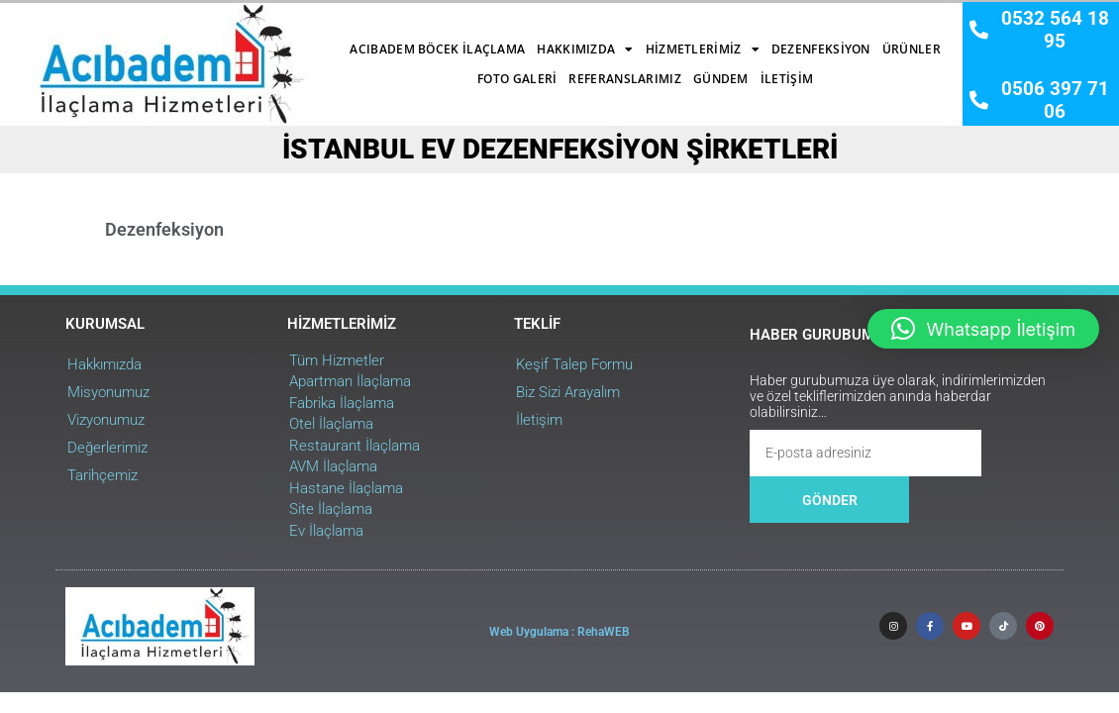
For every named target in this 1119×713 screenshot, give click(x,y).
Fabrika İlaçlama (263, 374)
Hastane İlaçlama (268, 459)
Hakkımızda (429, 39)
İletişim (631, 68)
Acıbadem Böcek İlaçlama (281, 39)
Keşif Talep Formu (472, 336)
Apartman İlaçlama (272, 353)
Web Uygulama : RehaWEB (559, 599)
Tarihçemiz (57, 447)
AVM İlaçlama (255, 439)
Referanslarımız (469, 68)
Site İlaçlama (252, 481)
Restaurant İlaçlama (276, 417)
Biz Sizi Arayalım (466, 363)
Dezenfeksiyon (665, 39)
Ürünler (756, 39)
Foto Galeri (836, 39)
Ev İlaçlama (248, 502)
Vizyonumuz (60, 391)
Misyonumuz (63, 363)
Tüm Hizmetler (258, 332)
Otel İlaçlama (253, 396)
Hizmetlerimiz (547, 39)
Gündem (565, 68)
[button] (983, 329)
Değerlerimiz (62, 419)
